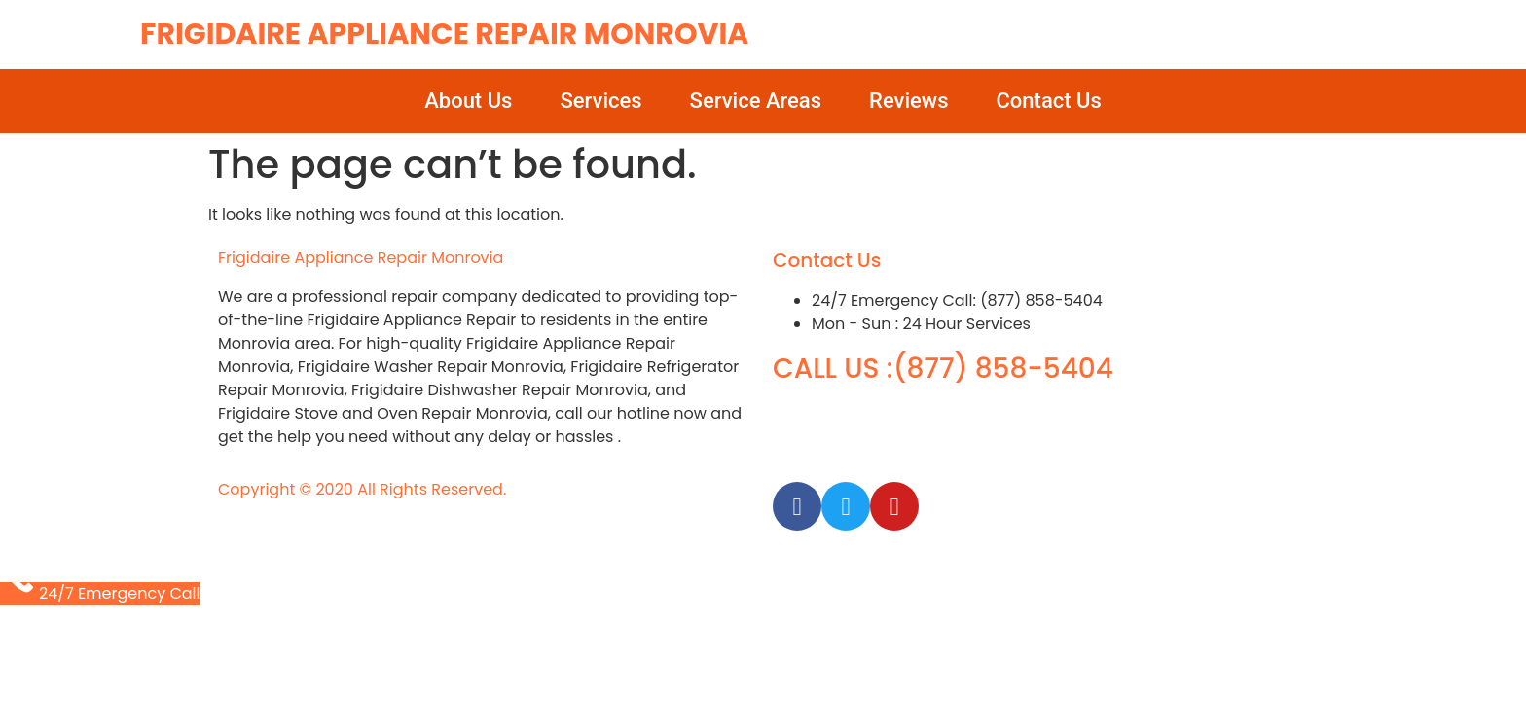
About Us (468, 101)
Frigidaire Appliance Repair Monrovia (444, 34)
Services (600, 101)
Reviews (908, 101)
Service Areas (755, 101)
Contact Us (1049, 101)
